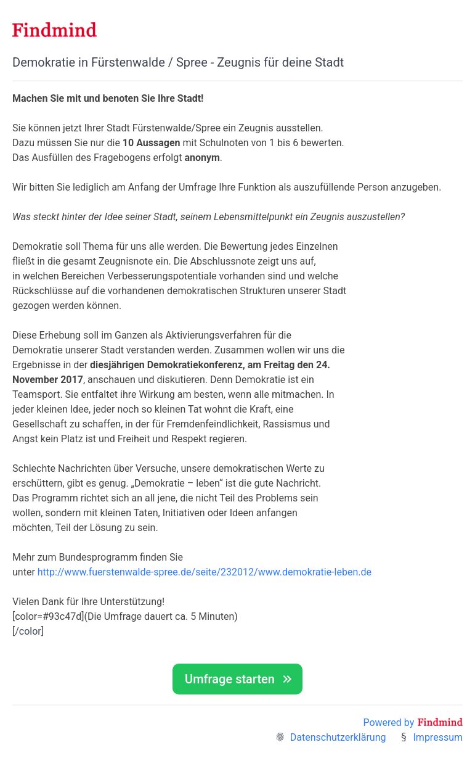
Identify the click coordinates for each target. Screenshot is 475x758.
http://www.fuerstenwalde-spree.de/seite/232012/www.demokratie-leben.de (204, 572)
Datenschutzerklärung (338, 737)
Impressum (438, 737)
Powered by (413, 722)
